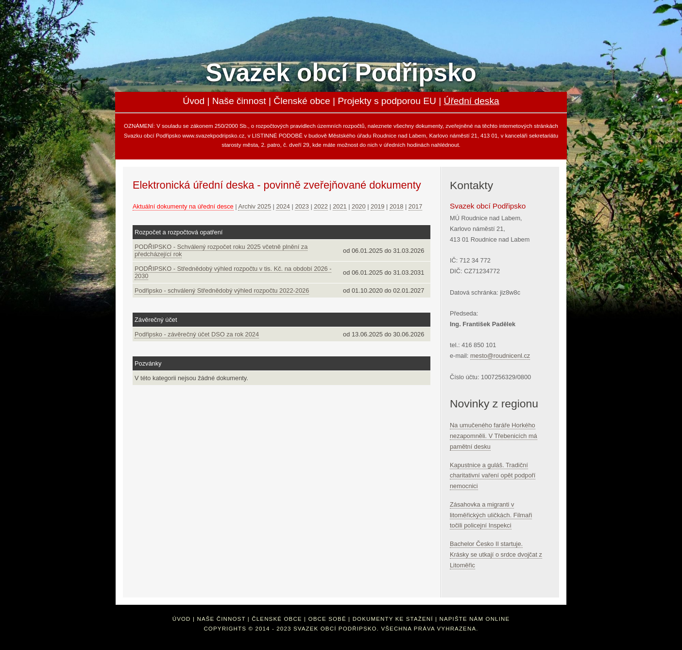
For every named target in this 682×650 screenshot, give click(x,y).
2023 (301, 206)
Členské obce (301, 101)
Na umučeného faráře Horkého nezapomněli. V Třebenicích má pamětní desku (493, 436)
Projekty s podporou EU (387, 101)
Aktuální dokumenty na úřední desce (183, 206)
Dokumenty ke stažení (393, 619)
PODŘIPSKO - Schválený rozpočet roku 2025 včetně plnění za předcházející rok (221, 250)
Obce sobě (327, 619)
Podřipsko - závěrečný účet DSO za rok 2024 (197, 334)
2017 (415, 206)
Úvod (194, 101)
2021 (339, 206)
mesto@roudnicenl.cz (500, 355)
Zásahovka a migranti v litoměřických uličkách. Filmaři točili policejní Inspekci (491, 515)
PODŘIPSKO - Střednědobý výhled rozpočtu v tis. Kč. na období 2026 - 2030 (233, 272)
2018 (396, 206)
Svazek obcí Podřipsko (341, 73)
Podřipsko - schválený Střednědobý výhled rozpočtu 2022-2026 (222, 290)
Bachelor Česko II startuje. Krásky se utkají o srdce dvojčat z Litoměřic (496, 554)
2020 (358, 206)
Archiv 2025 (254, 206)
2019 (377, 206)
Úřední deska (471, 101)
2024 (283, 206)
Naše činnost (239, 101)
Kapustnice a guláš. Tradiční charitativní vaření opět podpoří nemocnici (492, 475)
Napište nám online (474, 619)
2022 (320, 206)
